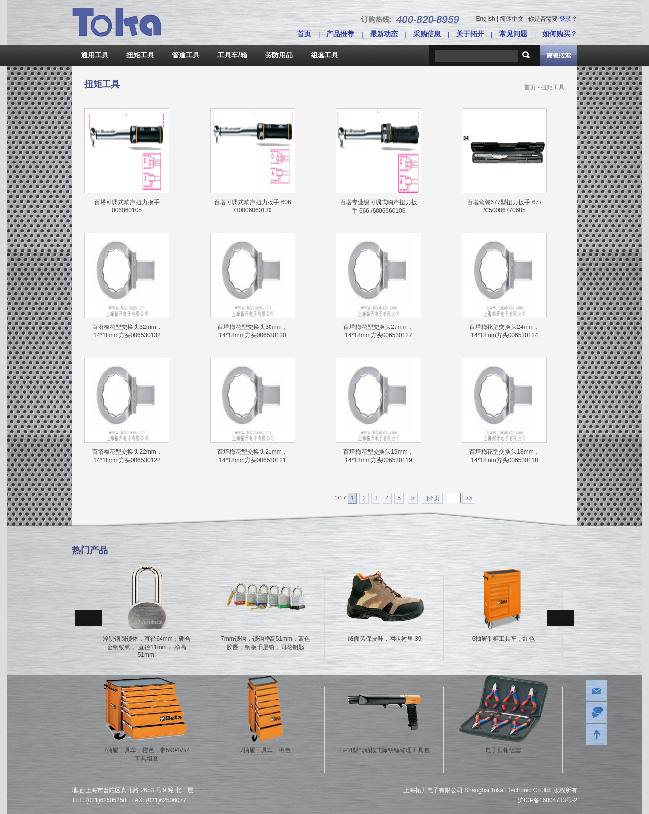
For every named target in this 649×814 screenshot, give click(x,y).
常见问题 (513, 34)
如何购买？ (559, 34)
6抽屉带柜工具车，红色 (503, 638)
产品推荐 (340, 34)
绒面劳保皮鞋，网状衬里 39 (385, 638)
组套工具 (324, 55)
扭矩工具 (140, 55)
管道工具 (186, 55)
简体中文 (512, 18)
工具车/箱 (232, 55)
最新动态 (384, 34)
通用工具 (94, 55)
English (485, 18)
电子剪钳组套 (503, 750)
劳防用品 (279, 55)
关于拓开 (470, 34)
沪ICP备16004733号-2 (547, 800)
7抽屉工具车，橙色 (265, 750)
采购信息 (427, 34)
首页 (304, 34)
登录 (565, 18)
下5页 (432, 498)
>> (468, 498)
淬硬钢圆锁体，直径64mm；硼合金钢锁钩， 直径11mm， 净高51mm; (146, 646)
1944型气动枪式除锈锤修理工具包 (384, 750)
